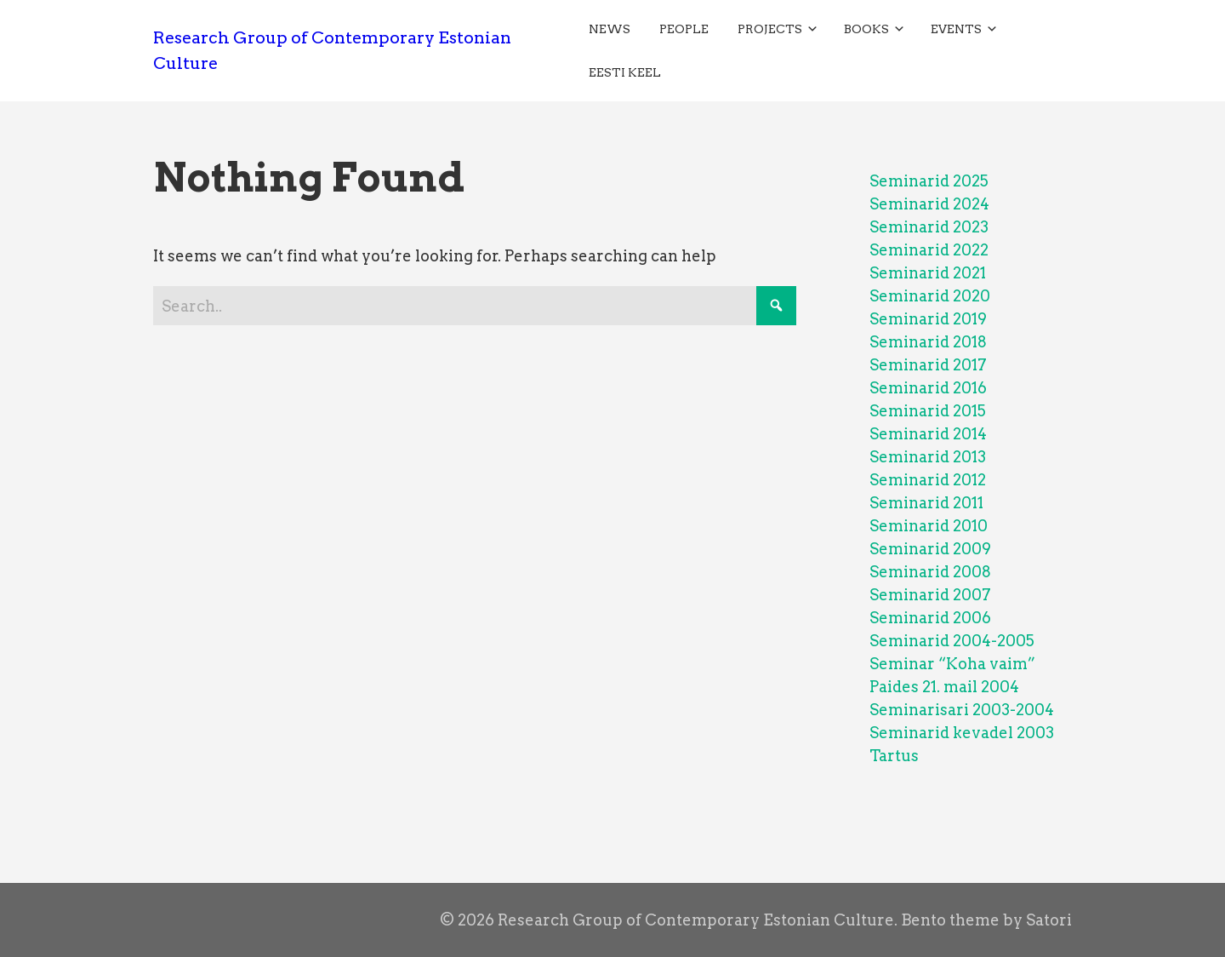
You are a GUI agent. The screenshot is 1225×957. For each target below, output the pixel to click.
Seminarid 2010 (928, 526)
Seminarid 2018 (928, 342)
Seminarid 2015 (927, 411)
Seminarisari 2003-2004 (961, 710)
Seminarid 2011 (926, 503)
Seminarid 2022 (929, 250)
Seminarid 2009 (930, 549)
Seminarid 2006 (930, 618)
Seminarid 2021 (927, 273)
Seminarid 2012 (927, 480)
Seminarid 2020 (929, 296)
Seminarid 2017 (928, 365)
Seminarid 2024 (929, 204)
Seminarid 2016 (928, 388)
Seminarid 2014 (928, 434)
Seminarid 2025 (929, 181)
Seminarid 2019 (928, 319)
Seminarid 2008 (930, 572)
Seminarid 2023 (929, 227)
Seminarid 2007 (930, 595)
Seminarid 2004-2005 (951, 641)
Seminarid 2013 (927, 457)
